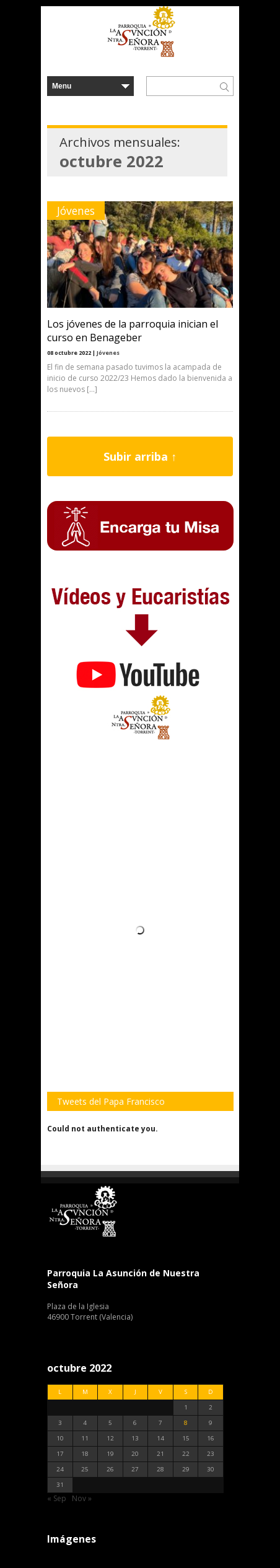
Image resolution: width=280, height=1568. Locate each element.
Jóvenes (76, 210)
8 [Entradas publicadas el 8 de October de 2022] (186, 1423)
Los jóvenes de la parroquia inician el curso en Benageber (132, 330)
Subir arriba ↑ (140, 456)
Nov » (82, 1498)
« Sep (56, 1498)
